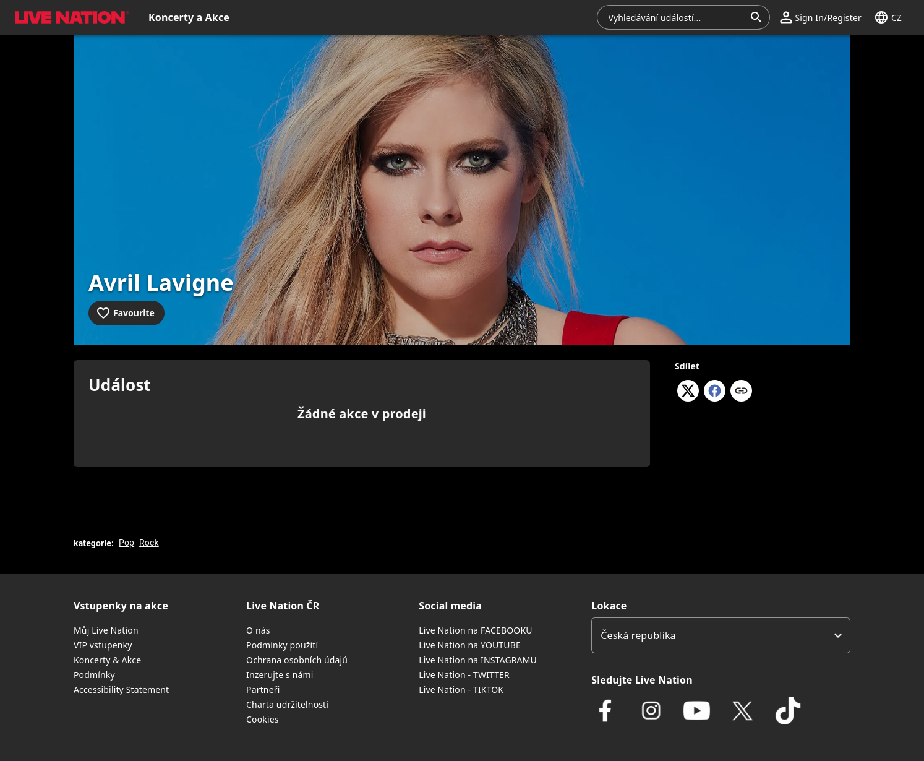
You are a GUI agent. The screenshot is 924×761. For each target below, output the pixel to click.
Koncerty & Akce (107, 660)
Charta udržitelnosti (287, 704)
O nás (258, 630)
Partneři (263, 689)
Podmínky (94, 675)
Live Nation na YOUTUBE (470, 645)
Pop (126, 543)
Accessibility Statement (121, 689)
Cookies (262, 719)
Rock (149, 543)
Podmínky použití (282, 645)
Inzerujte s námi (279, 675)
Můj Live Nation (106, 630)
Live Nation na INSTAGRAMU (478, 660)
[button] (820, 17)
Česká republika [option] (638, 635)
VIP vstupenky (103, 645)
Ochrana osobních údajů (297, 660)
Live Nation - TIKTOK (461, 689)
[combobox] (676, 17)
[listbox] (721, 635)
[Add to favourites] (126, 313)
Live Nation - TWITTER (464, 675)
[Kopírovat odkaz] (741, 391)
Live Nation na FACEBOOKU (475, 630)
